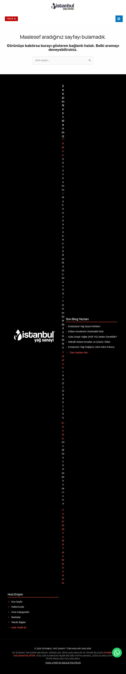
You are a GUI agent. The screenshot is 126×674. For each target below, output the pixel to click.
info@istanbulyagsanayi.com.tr (63, 473)
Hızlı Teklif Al (17, 627)
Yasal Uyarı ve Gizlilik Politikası (63, 663)
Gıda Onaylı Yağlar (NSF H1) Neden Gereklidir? (91, 336)
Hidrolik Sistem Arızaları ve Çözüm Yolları (88, 342)
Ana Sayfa (15, 601)
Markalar (14, 617)
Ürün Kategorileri (18, 612)
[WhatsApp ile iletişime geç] (101, 653)
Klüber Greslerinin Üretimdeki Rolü (85, 331)
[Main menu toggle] (119, 18)
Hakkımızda (16, 606)
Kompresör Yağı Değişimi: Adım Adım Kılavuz (90, 347)
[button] (11, 18)
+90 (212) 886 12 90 (63, 394)
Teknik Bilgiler (17, 622)
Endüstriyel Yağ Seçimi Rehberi (83, 326)
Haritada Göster (63, 332)
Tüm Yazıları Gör (77, 352)
